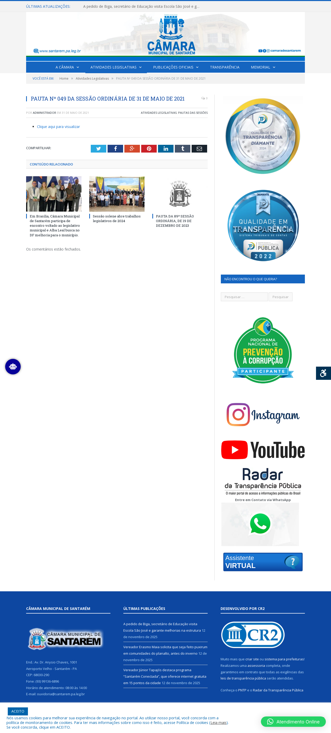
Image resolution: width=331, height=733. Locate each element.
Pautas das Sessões (193, 113)
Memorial (260, 67)
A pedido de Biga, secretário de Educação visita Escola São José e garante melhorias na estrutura (142, 6)
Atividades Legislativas (114, 67)
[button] (293, 721)
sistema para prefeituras (284, 659)
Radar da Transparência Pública (278, 690)
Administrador (44, 113)
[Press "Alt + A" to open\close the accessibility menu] (323, 373)
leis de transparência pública (243, 678)
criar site (252, 659)
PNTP (242, 690)
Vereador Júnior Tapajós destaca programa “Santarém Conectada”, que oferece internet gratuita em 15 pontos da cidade (164, 676)
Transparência (224, 67)
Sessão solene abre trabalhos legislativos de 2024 (117, 218)
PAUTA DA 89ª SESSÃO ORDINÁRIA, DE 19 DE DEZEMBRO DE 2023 (175, 221)
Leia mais (218, 722)
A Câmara (65, 67)
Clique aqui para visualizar (58, 126)
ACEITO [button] (17, 711)
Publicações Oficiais (173, 67)
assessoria (256, 665)
